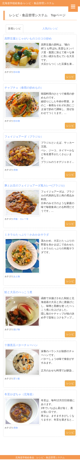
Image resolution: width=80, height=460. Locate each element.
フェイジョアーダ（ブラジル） (23, 136)
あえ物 (16, 276)
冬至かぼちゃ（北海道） (19, 394)
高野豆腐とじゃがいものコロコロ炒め (28, 38)
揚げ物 (16, 329)
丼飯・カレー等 (20, 219)
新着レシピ (14, 28)
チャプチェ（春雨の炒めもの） (23, 87)
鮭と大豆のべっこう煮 (18, 292)
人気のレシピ (50, 28)
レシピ (70, 76)
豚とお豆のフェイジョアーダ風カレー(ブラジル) (34, 185)
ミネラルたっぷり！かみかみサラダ (26, 234)
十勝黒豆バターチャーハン (21, 345)
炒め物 (16, 72)
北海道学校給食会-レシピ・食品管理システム (28, 3)
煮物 (15, 170)
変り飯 (16, 378)
